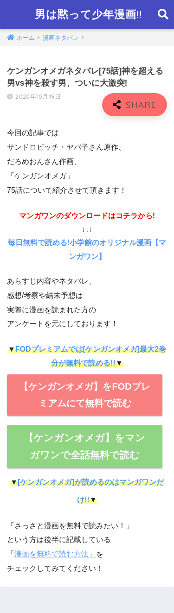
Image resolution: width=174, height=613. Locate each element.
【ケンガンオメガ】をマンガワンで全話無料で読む (84, 446)
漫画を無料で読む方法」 (55, 554)
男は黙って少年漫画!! (88, 14)
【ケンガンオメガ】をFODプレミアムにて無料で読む (84, 395)
